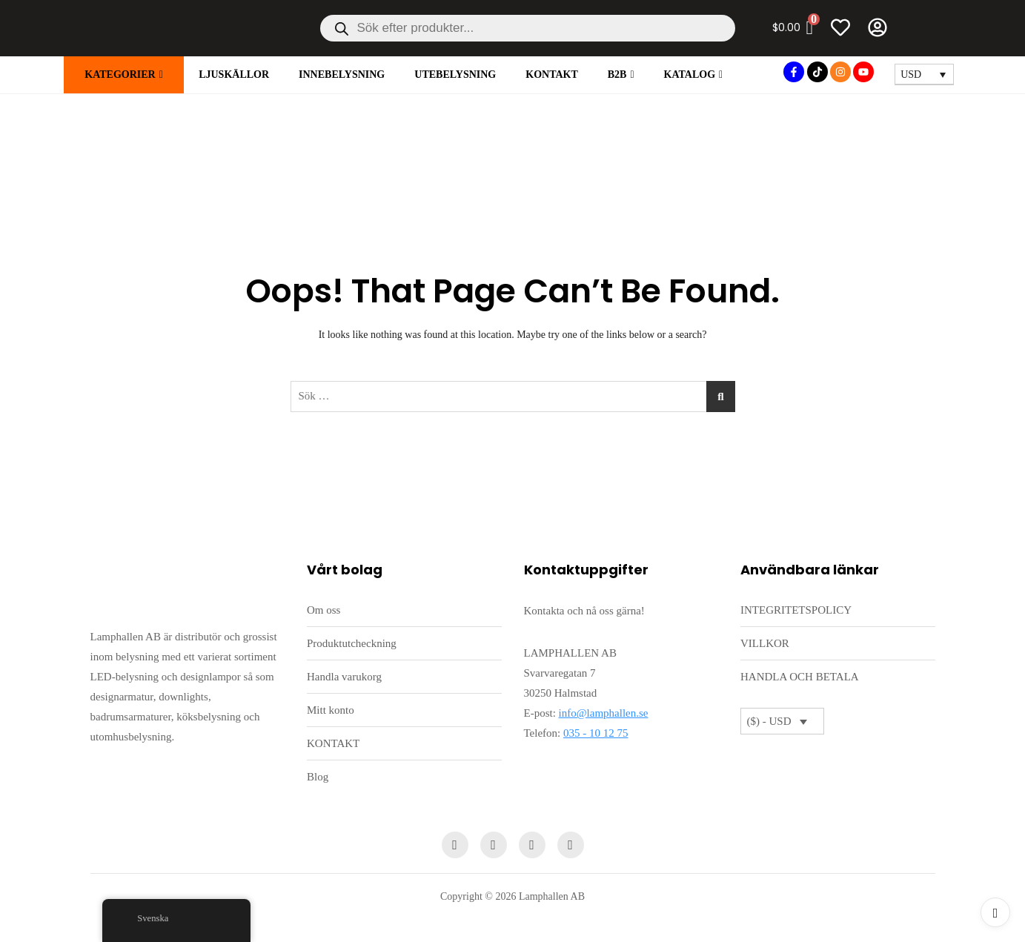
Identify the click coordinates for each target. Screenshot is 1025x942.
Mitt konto (330, 710)
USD (910, 74)
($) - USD (769, 721)
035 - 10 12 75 (595, 733)
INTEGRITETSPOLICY (796, 610)
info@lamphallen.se (603, 713)
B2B (617, 74)
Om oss (323, 610)
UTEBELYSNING (455, 74)
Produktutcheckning (352, 643)
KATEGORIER (119, 74)
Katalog (690, 74)
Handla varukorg (344, 677)
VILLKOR (764, 643)
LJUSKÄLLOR (234, 74)
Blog (317, 777)
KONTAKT (551, 74)
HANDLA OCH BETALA (799, 677)
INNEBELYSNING (342, 74)
